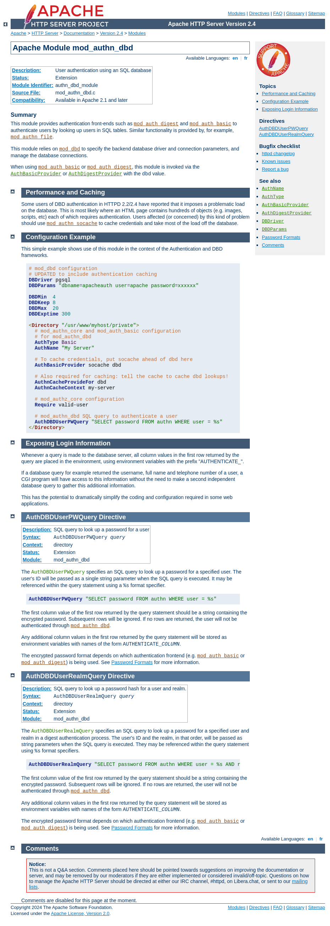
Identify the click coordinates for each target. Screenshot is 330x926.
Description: (26, 70)
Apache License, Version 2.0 (80, 913)
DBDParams (274, 229)
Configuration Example (285, 101)
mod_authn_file (32, 137)
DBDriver (273, 221)
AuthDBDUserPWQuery (283, 128)
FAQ (277, 13)
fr (246, 58)
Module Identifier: (33, 85)
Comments (273, 245)
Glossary (295, 13)
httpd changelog (278, 153)
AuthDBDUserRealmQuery (286, 134)
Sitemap (316, 13)
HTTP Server (45, 33)
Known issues (276, 161)
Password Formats (281, 237)
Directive (112, 517)
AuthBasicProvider (36, 174)
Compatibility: (28, 100)
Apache (18, 33)
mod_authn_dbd (90, 626)
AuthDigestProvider (95, 174)
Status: (20, 78)
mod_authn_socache (72, 223)
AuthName (273, 188)
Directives (259, 13)
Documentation (79, 33)
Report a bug (275, 169)
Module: (32, 560)
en (235, 58)
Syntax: (32, 537)
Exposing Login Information (290, 109)
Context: (33, 545)
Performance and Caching (288, 93)
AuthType (273, 196)
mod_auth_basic (210, 124)
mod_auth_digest (156, 124)
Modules (236, 13)
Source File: (26, 92)
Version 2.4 (111, 33)
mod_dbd (69, 149)
